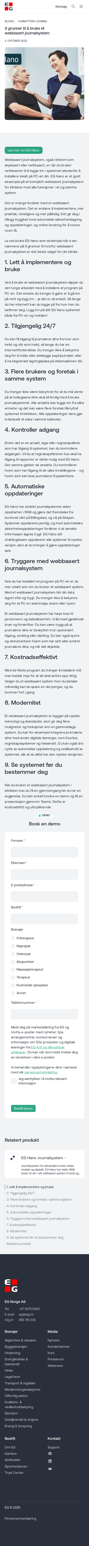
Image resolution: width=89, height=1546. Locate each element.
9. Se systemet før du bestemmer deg (35, 1237)
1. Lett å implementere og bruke (30, 1187)
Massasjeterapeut (30, 969)
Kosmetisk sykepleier (32, 985)
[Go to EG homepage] (9, 6)
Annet (21, 993)
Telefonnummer (24, 1003)
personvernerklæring (41, 1072)
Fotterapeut (25, 938)
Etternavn (19, 863)
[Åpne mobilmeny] (81, 6)
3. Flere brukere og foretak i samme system (39, 1199)
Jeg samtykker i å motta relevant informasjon (43, 1081)
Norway (61, 6)
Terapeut (23, 977)
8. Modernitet (17, 1231)
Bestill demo (23, 1108)
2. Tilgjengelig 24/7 (20, 1193)
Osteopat (24, 954)
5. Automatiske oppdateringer (29, 1212)
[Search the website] (73, 6)
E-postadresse (23, 885)
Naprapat (24, 946)
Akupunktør (25, 962)
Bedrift (17, 907)
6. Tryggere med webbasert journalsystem (38, 1219)
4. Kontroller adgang (22, 1206)
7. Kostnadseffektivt (21, 1225)
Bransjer (17, 929)
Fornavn (18, 841)
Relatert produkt (19, 1244)
